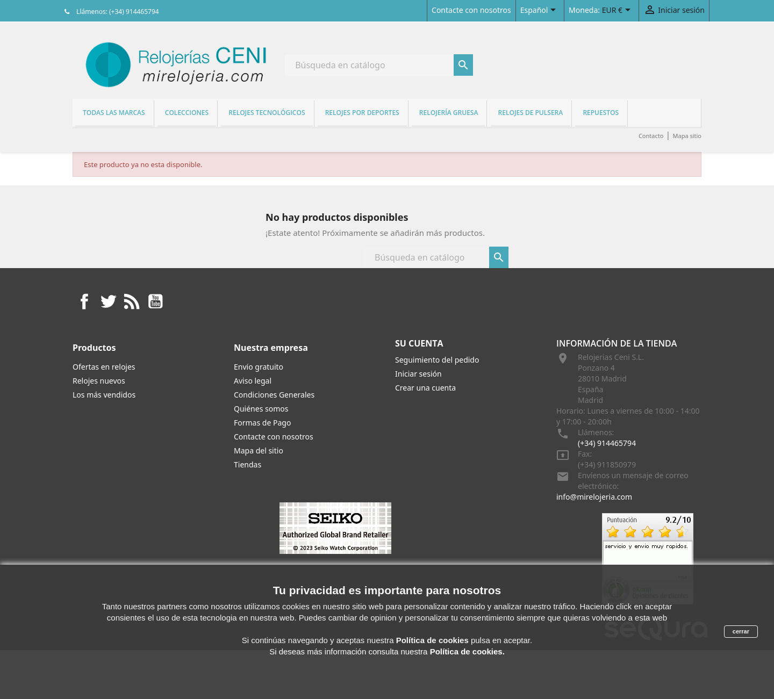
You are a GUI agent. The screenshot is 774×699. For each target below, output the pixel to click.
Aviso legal (252, 381)
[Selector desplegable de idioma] (540, 10)
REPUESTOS (601, 112)
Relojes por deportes (362, 112)
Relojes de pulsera (530, 112)
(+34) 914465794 (607, 443)
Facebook (84, 301)
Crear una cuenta (425, 388)
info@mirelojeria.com (594, 497)
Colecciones (187, 112)
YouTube (155, 301)
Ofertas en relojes (104, 367)
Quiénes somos (261, 408)
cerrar (741, 631)
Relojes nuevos (99, 381)
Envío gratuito (258, 367)
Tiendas (247, 464)
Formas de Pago (262, 422)
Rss (131, 301)
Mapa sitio (686, 136)
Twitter (108, 301)
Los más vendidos (104, 395)
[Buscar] (378, 65)
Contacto (651, 136)
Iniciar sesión (418, 374)
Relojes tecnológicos (266, 112)
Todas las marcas (114, 112)
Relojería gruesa (448, 112)
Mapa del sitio (258, 450)
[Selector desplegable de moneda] (618, 10)
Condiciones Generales (274, 395)
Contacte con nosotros (471, 10)
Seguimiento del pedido (437, 360)
